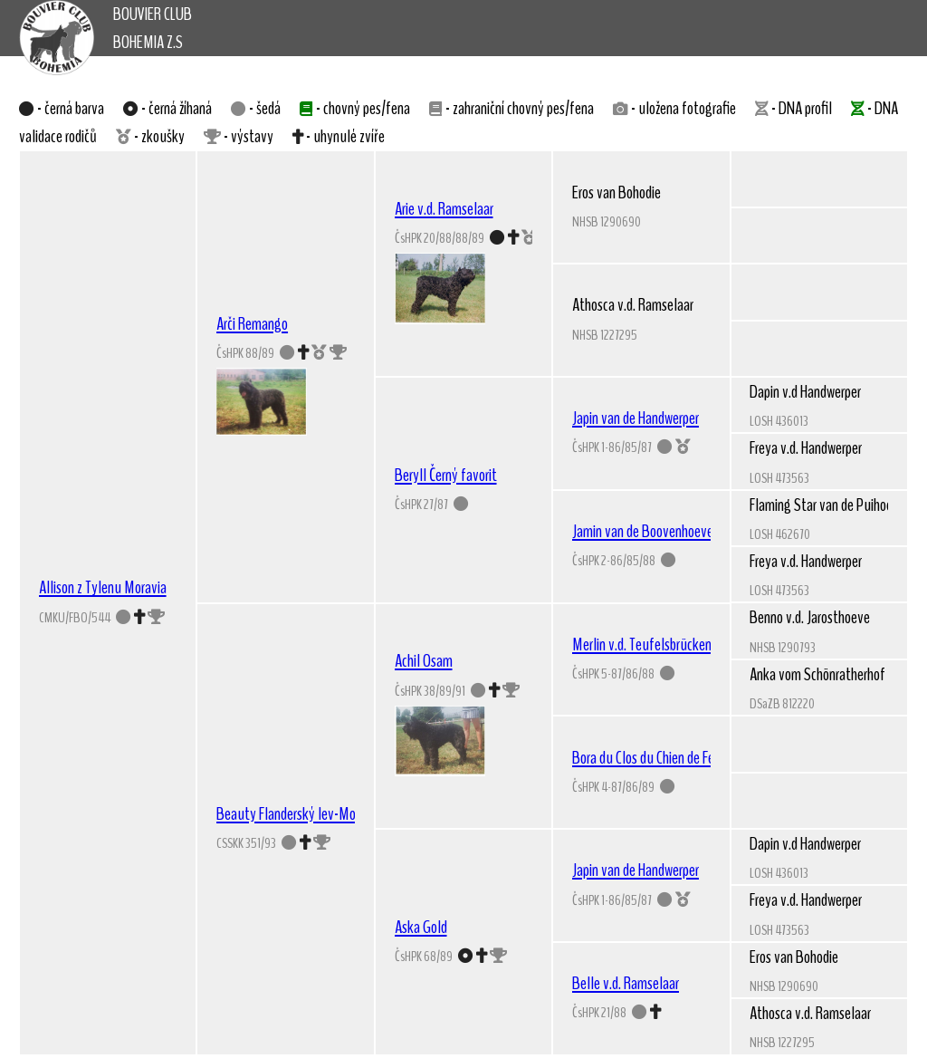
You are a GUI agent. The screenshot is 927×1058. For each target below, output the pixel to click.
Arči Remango (252, 323)
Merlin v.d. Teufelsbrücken (642, 644)
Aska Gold (421, 926)
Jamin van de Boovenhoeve (642, 530)
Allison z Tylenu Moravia (103, 587)
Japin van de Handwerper (635, 417)
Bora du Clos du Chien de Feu (647, 757)
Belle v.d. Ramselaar (625, 982)
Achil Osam (424, 660)
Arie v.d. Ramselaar (444, 208)
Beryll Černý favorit (446, 474)
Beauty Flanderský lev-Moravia (298, 813)
